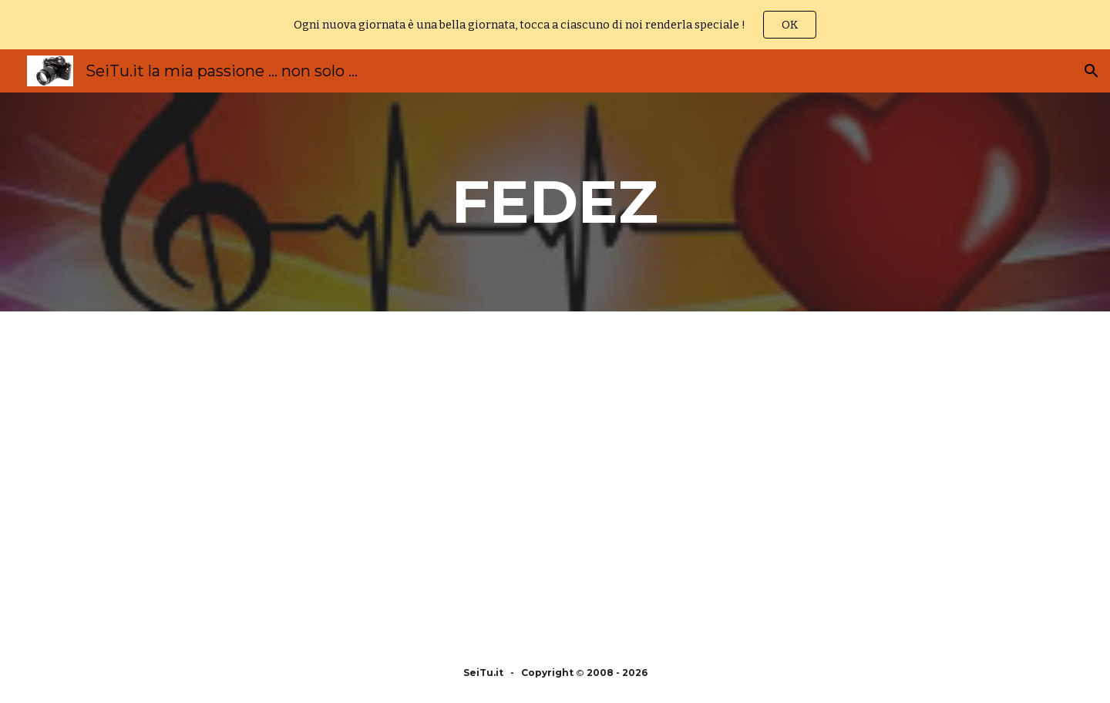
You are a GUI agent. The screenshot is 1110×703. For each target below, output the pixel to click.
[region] (555, 24)
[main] (555, 202)
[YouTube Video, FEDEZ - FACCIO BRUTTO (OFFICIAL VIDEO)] (326, 477)
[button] (1091, 70)
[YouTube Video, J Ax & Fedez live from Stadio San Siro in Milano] (783, 477)
